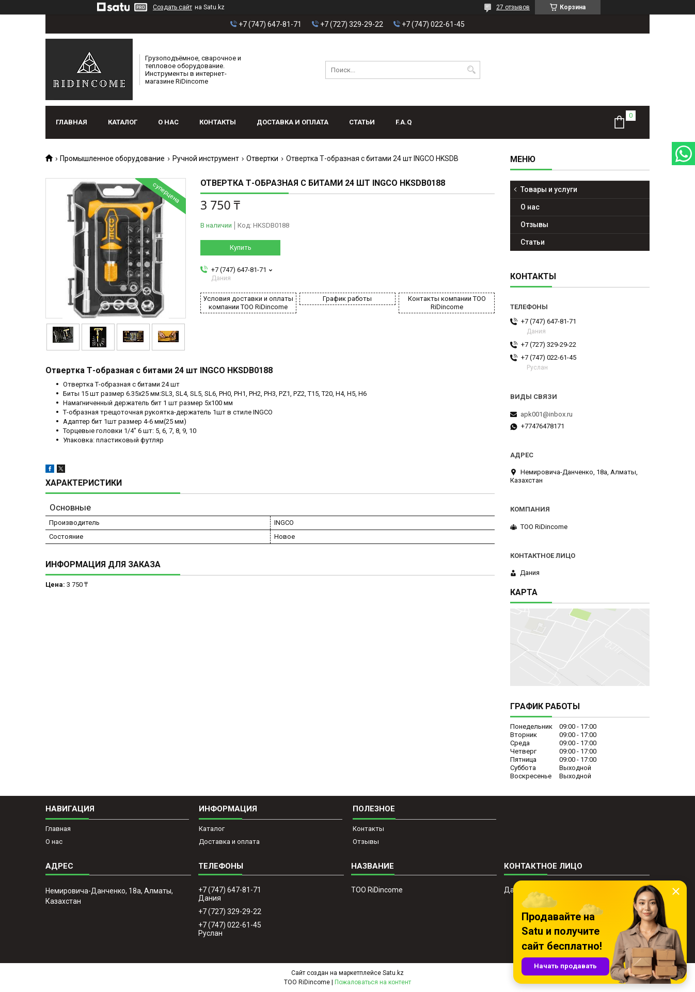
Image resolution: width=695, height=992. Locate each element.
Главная (71, 122)
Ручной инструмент (205, 158)
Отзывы (534, 224)
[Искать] (471, 70)
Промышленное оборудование (112, 158)
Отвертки (262, 158)
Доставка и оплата (292, 122)
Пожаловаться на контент (373, 982)
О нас (168, 122)
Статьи (362, 122)
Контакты (217, 122)
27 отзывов (513, 7)
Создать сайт (172, 7)
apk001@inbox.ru (546, 414)
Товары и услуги (548, 189)
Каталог (122, 122)
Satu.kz (393, 973)
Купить (240, 247)
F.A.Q (404, 122)
